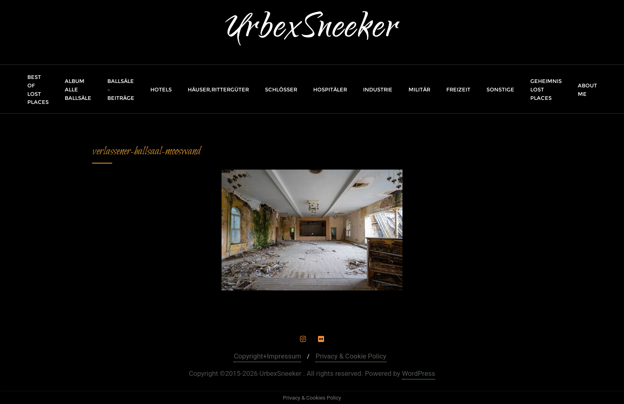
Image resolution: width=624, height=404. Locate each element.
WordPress (418, 373)
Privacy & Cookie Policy (351, 356)
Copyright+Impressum (267, 356)
